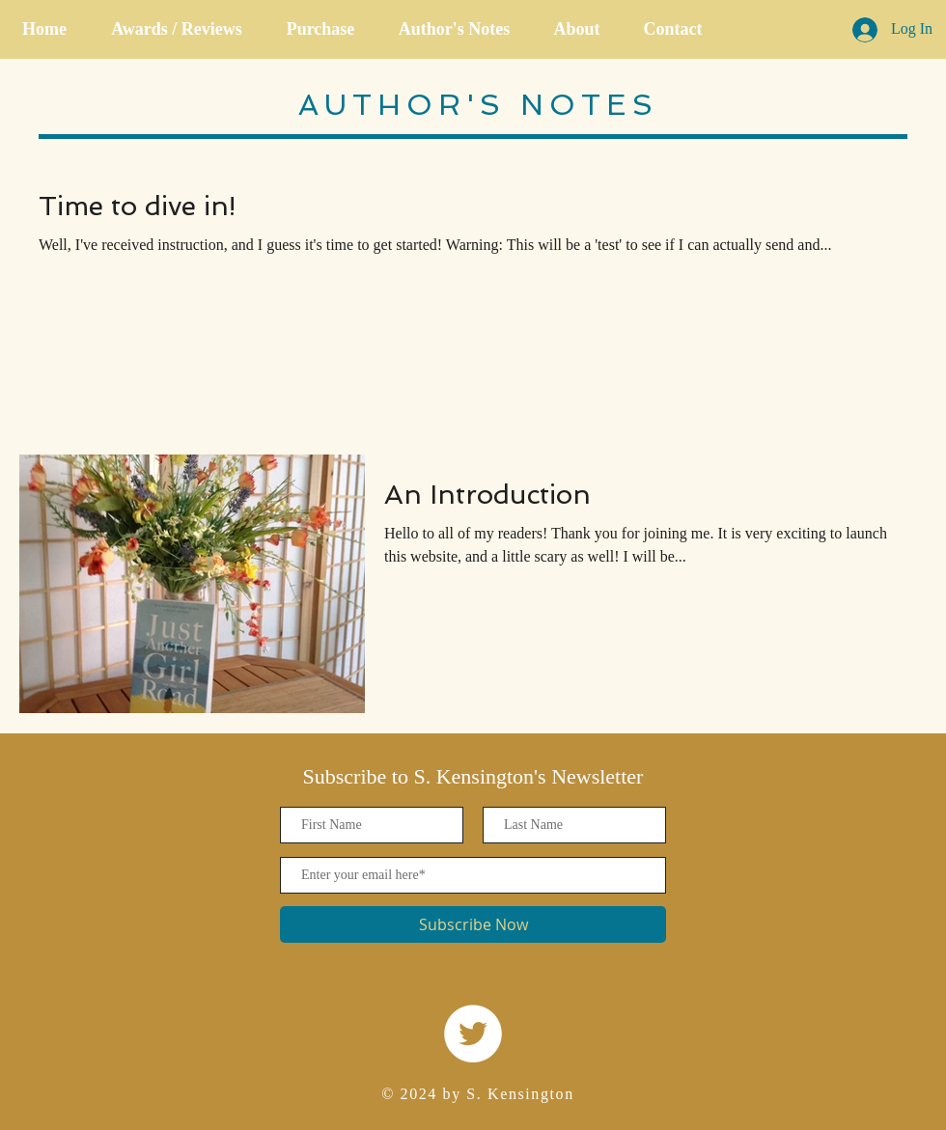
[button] (320, 29)
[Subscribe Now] (473, 924)
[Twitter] (473, 1033)
